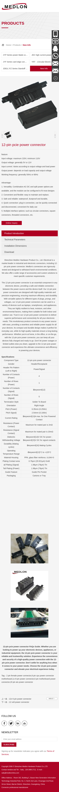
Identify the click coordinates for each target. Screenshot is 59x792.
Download (9, 252)
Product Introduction (14, 233)
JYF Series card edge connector (16, 62)
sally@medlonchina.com (10, 773)
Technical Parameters (14, 239)
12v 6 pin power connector (20, 699)
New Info (44, 68)
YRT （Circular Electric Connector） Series (45, 62)
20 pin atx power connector (21, 682)
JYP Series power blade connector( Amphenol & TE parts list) (16, 55)
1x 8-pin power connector (23, 679)
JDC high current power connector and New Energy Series (45, 55)
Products (17, 45)
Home (8, 45)
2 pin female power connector (18, 676)
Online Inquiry (11, 223)
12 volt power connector (19, 702)
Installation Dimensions (15, 246)
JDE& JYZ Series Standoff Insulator (16, 68)
